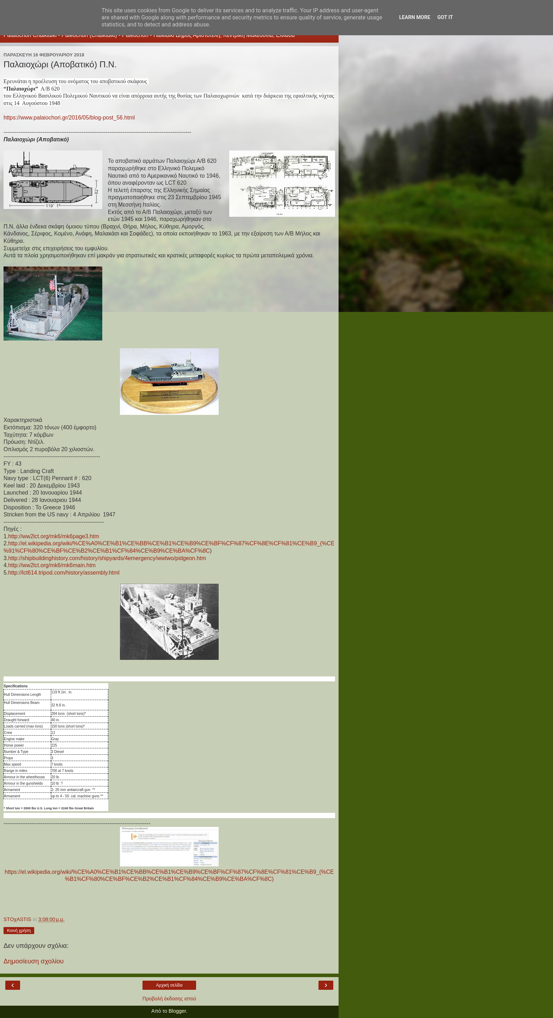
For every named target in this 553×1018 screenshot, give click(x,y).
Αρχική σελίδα (169, 985)
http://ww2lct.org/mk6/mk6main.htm (52, 565)
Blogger (177, 1011)
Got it (445, 17)
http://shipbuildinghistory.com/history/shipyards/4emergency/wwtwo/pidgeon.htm (107, 558)
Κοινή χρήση (19, 930)
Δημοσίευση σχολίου (34, 961)
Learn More (414, 17)
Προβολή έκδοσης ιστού (169, 998)
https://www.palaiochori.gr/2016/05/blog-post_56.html (69, 118)
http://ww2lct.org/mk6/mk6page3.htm (53, 536)
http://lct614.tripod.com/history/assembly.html (64, 573)
